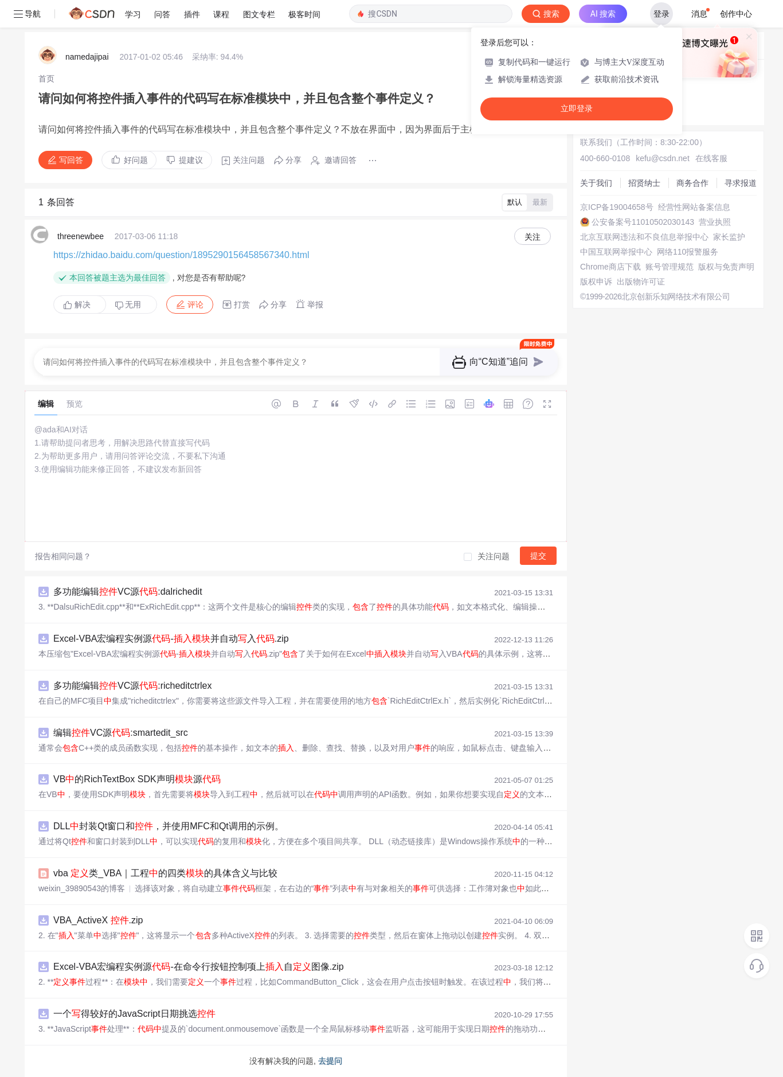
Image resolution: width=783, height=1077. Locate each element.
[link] (46, 78)
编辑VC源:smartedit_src (120, 732)
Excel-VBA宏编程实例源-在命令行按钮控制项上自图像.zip (198, 966)
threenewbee (80, 236)
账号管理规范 (669, 266)
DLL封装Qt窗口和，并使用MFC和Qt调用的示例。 (168, 826)
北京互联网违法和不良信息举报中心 (644, 236)
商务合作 (692, 183)
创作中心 (736, 13)
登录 (661, 13)
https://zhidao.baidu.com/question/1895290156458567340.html (181, 255)
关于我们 (596, 183)
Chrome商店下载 (610, 266)
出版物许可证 (641, 281)
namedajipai (87, 56)
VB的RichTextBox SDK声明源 (137, 779)
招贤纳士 (644, 183)
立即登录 (577, 108)
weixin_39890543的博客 (81, 888)
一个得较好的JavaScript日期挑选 (134, 1014)
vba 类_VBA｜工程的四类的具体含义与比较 (165, 873)
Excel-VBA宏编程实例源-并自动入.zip (171, 638)
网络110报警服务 (687, 251)
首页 (46, 78)
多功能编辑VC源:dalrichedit (127, 591)
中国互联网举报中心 (616, 251)
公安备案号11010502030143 (643, 222)
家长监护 (729, 236)
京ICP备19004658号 (616, 207)
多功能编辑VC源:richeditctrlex (132, 685)
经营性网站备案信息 (694, 207)
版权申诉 (596, 281)
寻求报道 (741, 183)
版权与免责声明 (726, 266)
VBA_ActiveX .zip (98, 920)
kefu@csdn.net (663, 158)
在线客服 (711, 158)
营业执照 (715, 222)
